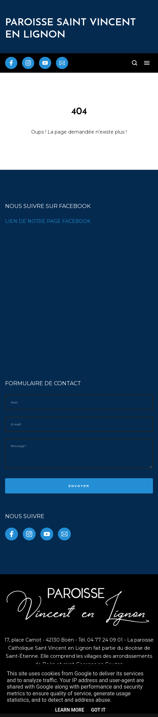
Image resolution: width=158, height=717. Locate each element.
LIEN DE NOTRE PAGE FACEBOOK (48, 221)
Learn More (69, 710)
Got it (98, 710)
